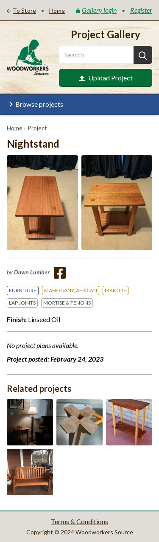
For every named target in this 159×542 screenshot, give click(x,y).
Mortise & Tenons (67, 303)
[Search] (143, 55)
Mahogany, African (70, 290)
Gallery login (96, 10)
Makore (115, 290)
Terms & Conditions (79, 521)
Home (14, 127)
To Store (21, 10)
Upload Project (106, 78)
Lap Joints (22, 303)
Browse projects (35, 104)
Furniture (22, 290)
